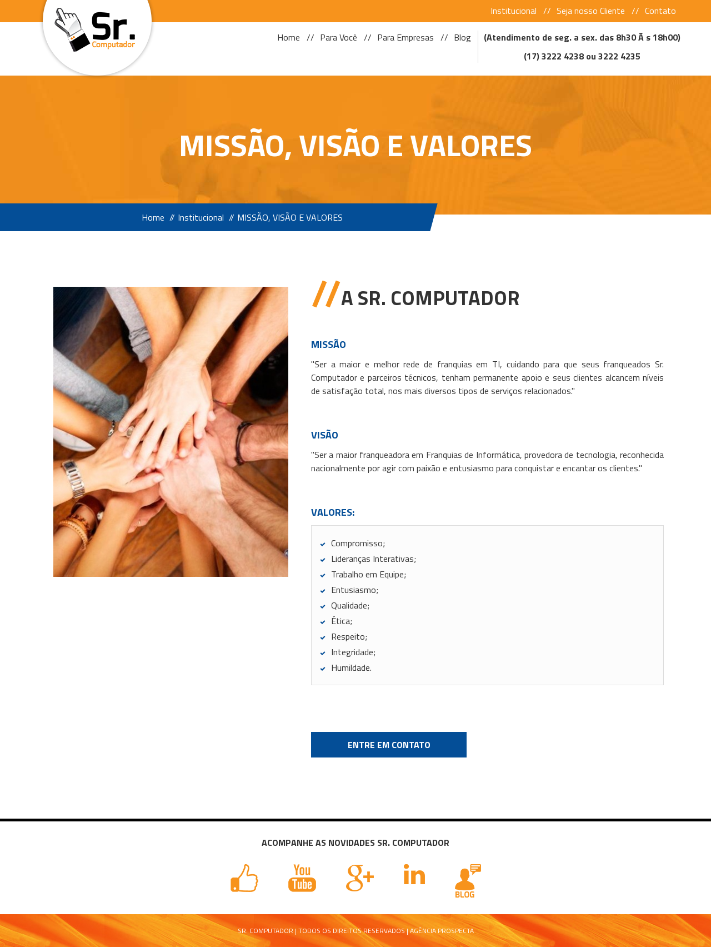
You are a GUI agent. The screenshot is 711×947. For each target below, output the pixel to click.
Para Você (338, 37)
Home (288, 37)
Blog (462, 37)
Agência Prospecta (442, 930)
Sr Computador (93, 26)
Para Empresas (405, 37)
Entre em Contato (389, 744)
